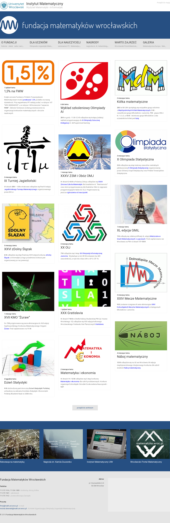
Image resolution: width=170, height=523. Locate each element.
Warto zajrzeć (126, 42)
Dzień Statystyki (15, 382)
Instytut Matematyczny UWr (100, 462)
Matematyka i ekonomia (78, 373)
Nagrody (92, 42)
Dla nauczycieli (69, 42)
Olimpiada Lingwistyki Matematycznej (44, 46)
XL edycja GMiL (128, 230)
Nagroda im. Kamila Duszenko (57, 462)
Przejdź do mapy (163, 3)
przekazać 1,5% (29, 100)
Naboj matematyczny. (132, 368)
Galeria (148, 42)
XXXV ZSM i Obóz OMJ (77, 176)
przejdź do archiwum (85, 408)
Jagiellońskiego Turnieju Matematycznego (20, 189)
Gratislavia (99, 324)
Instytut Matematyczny (44, 4)
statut (10, 46)
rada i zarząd (19, 46)
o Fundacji (9, 42)
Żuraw (6, 329)
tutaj (137, 118)
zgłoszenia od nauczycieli (77, 192)
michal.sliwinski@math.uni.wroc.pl (13, 509)
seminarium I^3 (63, 46)
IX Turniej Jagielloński (20, 181)
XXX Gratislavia (72, 313)
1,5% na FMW (13, 91)
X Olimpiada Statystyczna (135, 159)
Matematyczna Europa (79, 46)
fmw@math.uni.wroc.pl (9, 506)
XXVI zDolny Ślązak (18, 249)
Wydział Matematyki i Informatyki (44, 7)
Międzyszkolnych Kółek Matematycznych (134, 110)
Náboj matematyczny (132, 357)
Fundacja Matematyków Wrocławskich (79, 25)
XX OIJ (65, 247)
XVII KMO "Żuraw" (17, 317)
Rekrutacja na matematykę (12, 462)
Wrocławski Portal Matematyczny (128, 46)
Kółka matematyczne (132, 102)
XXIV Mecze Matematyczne (137, 298)
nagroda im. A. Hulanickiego (97, 46)
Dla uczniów (38, 42)
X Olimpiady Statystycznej (138, 168)
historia (4, 46)
